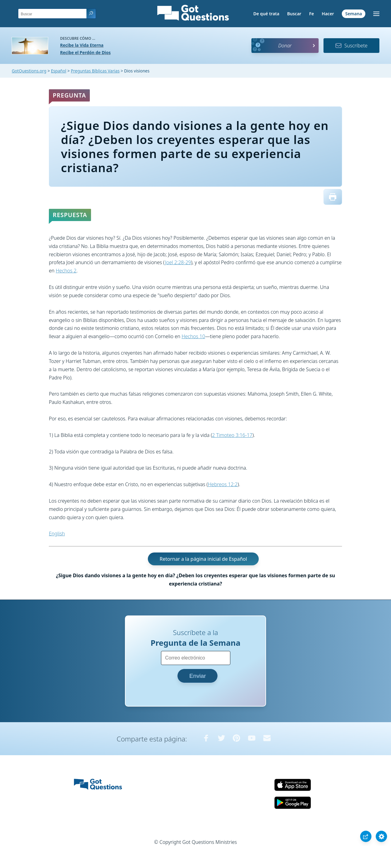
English (57, 533)
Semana (353, 14)
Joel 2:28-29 (178, 262)
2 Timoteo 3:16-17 (232, 435)
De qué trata (266, 14)
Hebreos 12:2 (223, 484)
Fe (311, 14)
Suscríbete (351, 45)
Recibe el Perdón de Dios (85, 52)
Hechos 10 (193, 336)
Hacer (328, 14)
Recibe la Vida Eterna (82, 45)
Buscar (294, 14)
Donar (285, 45)
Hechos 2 (66, 270)
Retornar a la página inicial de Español (203, 559)
